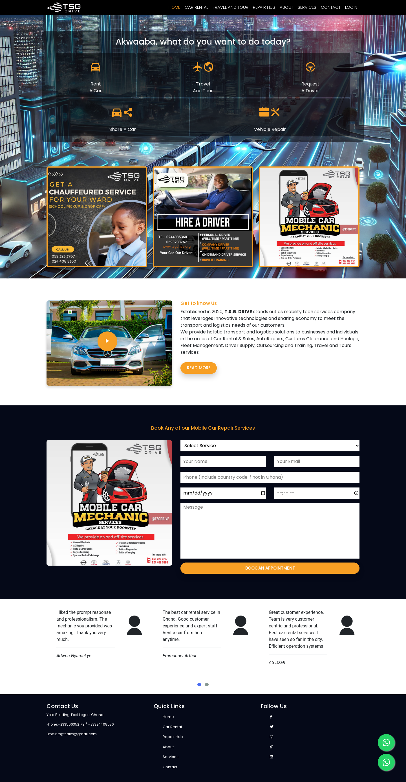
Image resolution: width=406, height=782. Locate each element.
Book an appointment (270, 568)
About (286, 7)
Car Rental (196, 7)
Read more (199, 368)
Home (174, 7)
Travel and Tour (230, 7)
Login (351, 7)
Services (307, 7)
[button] (199, 684)
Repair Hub (264, 7)
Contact (331, 7)
